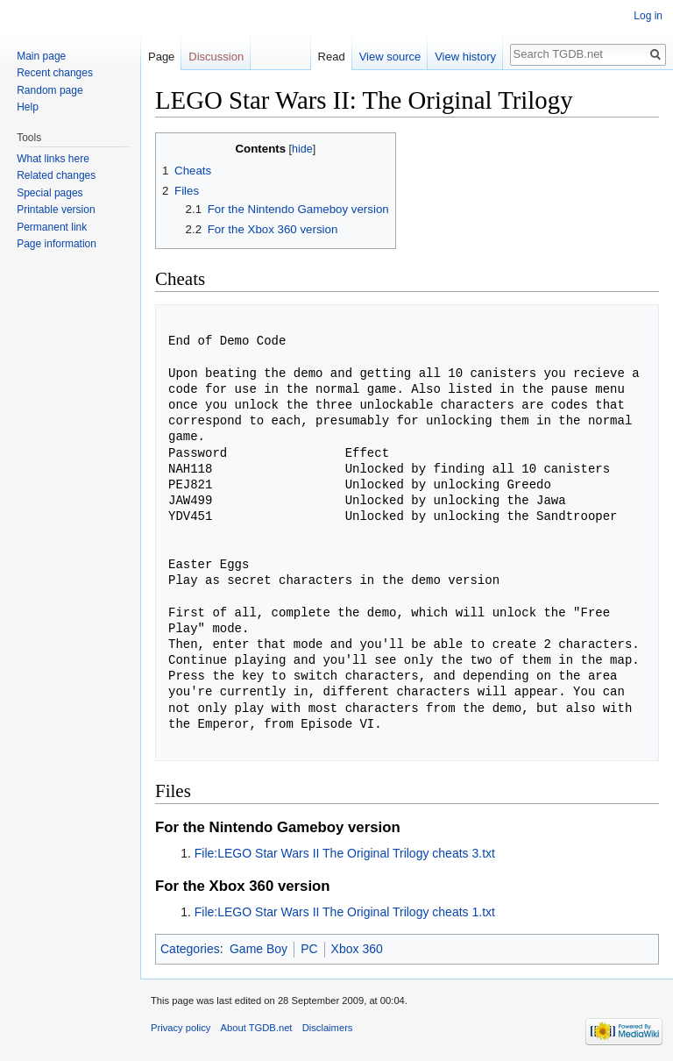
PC (309, 949)
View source (390, 56)
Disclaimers (327, 1027)
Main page (41, 56)
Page (161, 56)
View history (465, 56)
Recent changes (55, 73)
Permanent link (52, 227)
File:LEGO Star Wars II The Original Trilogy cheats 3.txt (345, 853)
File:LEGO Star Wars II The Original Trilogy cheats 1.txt (345, 912)
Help (28, 107)
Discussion (216, 56)
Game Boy (258, 949)
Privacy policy (180, 1027)
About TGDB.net (257, 1027)
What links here (53, 159)
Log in (648, 16)
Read (331, 56)
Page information (56, 244)
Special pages (49, 193)
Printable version (56, 209)
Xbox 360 (357, 949)
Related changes (56, 175)
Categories (190, 949)
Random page (49, 90)
